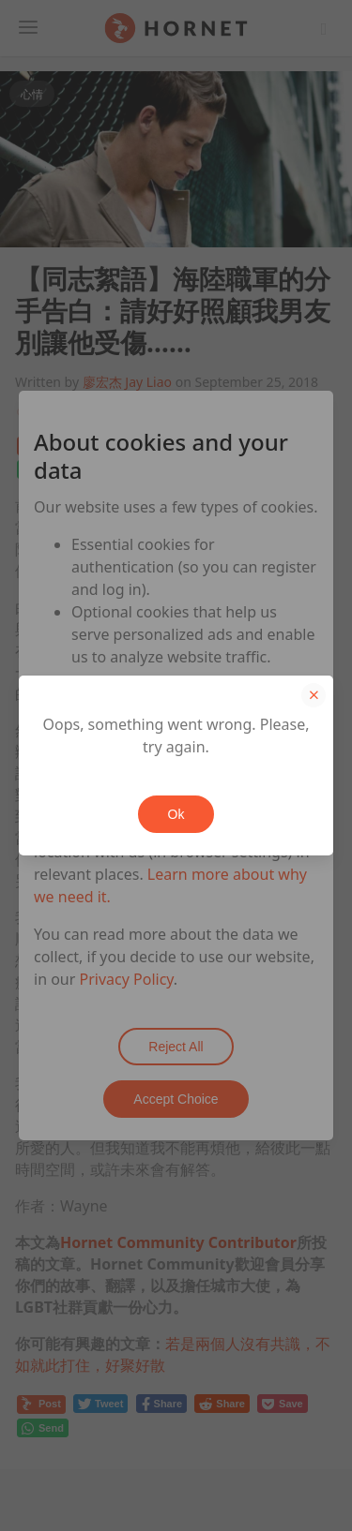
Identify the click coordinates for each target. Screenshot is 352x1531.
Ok (176, 814)
